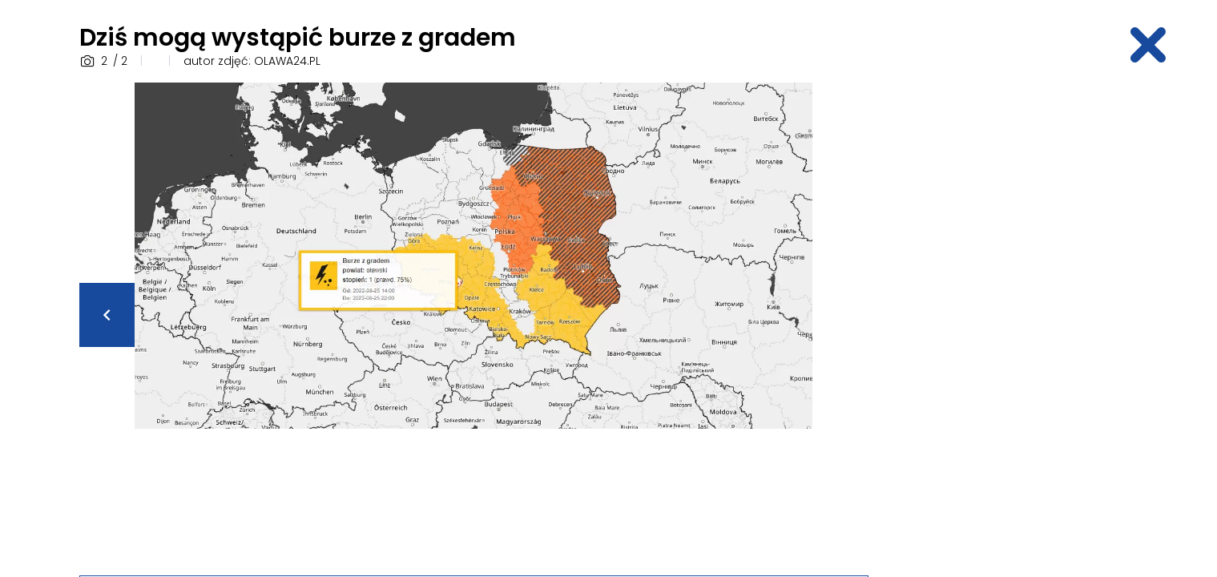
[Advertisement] (1013, 323)
